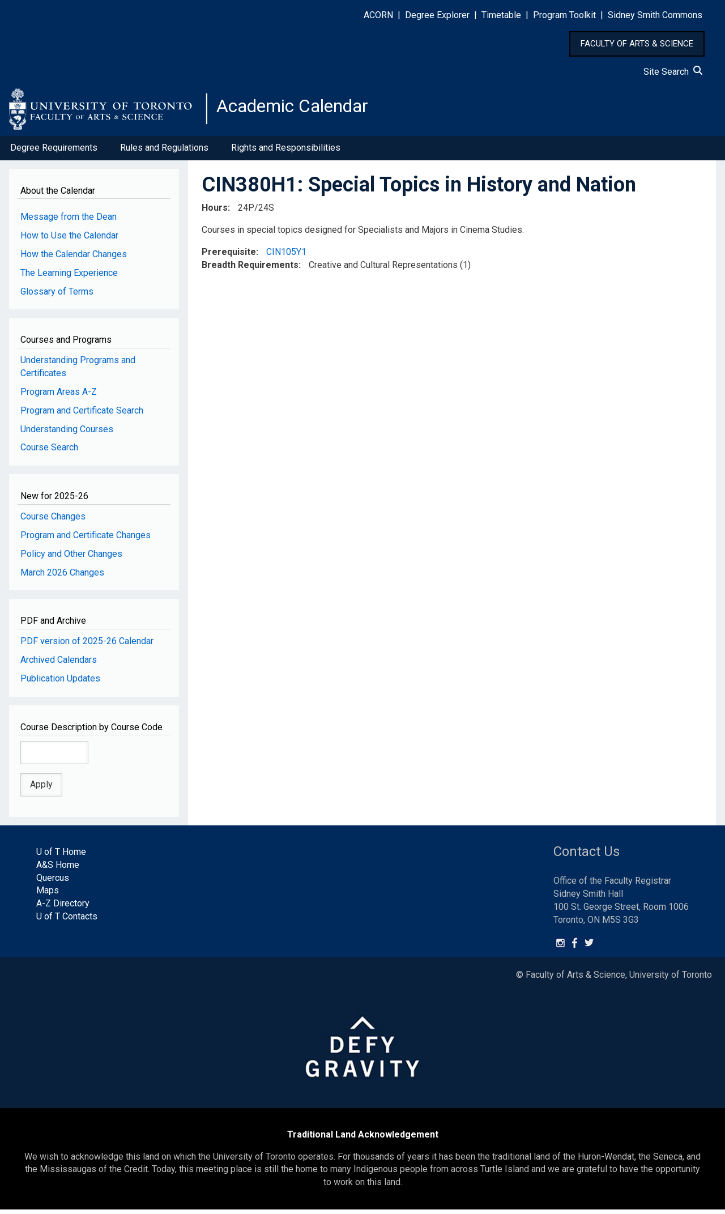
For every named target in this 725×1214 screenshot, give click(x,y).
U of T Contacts (66, 920)
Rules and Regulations (164, 152)
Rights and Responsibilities (285, 152)
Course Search (49, 452)
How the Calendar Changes (73, 258)
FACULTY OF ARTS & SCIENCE (637, 44)
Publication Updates (60, 683)
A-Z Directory (62, 907)
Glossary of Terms (56, 296)
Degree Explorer (437, 15)
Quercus (52, 882)
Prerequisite (229, 256)
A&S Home (57, 869)
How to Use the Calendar (69, 240)
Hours (215, 212)
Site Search (672, 71)
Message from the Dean (68, 221)
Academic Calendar (304, 110)
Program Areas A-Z (58, 396)
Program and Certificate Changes (85, 539)
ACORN (378, 15)
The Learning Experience (69, 277)
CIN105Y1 (286, 256)
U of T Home (61, 856)
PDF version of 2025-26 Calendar (86, 645)
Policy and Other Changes (71, 558)
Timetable (501, 15)
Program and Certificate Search (81, 415)
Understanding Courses (66, 433)
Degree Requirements (53, 152)
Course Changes (53, 521)
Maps (47, 895)
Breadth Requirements (250, 269)
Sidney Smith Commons (655, 15)
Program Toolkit (564, 15)
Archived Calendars (58, 664)
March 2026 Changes (62, 577)
